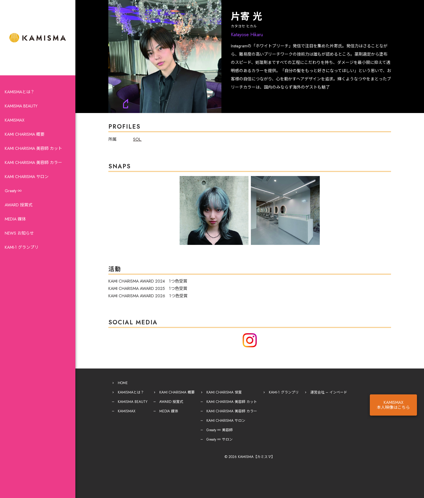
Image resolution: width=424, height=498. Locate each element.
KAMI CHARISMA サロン (27, 177)
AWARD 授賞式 (18, 205)
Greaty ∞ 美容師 (219, 430)
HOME (123, 383)
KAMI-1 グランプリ (22, 247)
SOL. (137, 139)
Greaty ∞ (13, 191)
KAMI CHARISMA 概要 (24, 134)
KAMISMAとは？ (19, 92)
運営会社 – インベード (328, 392)
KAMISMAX (14, 120)
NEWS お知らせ (19, 233)
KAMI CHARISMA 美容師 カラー (33, 162)
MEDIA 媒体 (15, 219)
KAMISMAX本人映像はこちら (393, 404)
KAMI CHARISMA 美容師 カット (33, 148)
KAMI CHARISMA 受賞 (224, 392)
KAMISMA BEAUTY (21, 106)
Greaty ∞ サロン (219, 439)
